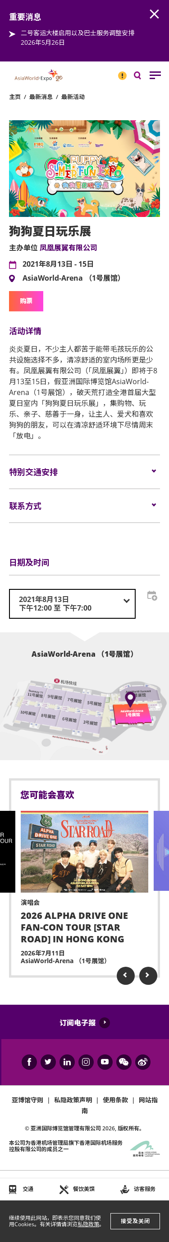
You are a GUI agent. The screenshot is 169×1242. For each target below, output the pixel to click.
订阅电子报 (77, 1022)
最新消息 (41, 97)
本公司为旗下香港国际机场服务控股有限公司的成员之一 (66, 1146)
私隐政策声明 (73, 1100)
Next (148, 976)
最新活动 (73, 97)
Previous (126, 976)
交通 (28, 1189)
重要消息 (119, 72)
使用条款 (115, 1100)
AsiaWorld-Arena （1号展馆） (74, 278)
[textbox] (72, 603)
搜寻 (143, 77)
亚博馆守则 (27, 1100)
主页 (15, 97)
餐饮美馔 (84, 1189)
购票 (26, 300)
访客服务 (144, 1189)
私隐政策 (88, 1224)
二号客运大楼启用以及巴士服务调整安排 (77, 32)
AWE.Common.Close (154, 14)
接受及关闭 (135, 1221)
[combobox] (72, 604)
